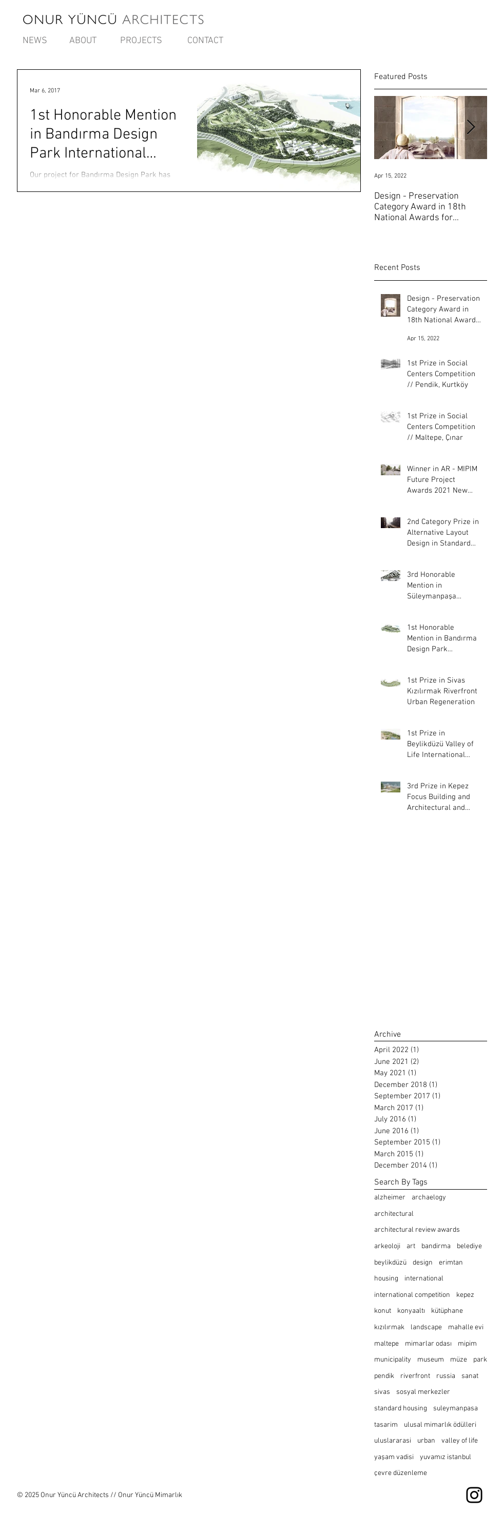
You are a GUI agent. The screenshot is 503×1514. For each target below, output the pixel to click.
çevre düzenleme (400, 1473)
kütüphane (447, 1311)
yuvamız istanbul (445, 1457)
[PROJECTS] (141, 41)
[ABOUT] (82, 41)
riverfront (415, 1376)
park (480, 1359)
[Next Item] (470, 128)
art (411, 1246)
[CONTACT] (205, 41)
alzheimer (389, 1197)
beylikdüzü (390, 1262)
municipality (392, 1359)
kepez (465, 1295)
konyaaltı (411, 1311)
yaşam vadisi (394, 1457)
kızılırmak (389, 1327)
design (423, 1262)
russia (445, 1376)
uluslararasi (392, 1441)
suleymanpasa (455, 1408)
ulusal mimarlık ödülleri (440, 1425)
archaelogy (429, 1197)
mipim (467, 1344)
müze (458, 1359)
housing (386, 1278)
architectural (394, 1214)
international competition (412, 1295)
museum (430, 1359)
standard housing (400, 1408)
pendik (384, 1376)
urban (426, 1441)
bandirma (436, 1246)
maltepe (386, 1344)
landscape (426, 1327)
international (423, 1278)
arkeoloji (387, 1246)
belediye (469, 1246)
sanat (469, 1376)
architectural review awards (417, 1230)
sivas (382, 1392)
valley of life (459, 1441)
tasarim (386, 1425)
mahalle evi (465, 1327)
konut (382, 1311)
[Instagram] (474, 1495)
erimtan (451, 1262)
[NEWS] (35, 41)
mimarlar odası (428, 1344)
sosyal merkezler (423, 1392)
